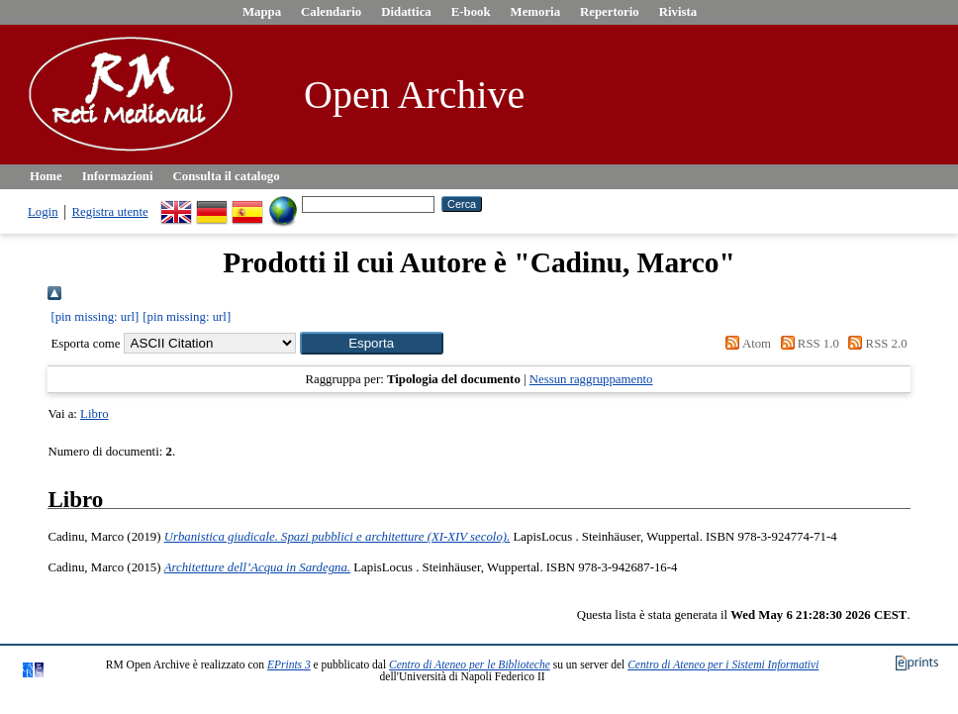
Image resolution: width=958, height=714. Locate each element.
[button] (371, 343)
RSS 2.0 (875, 344)
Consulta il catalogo (226, 176)
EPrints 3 (289, 664)
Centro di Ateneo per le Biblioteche (469, 664)
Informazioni (117, 176)
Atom (745, 344)
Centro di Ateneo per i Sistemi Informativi (722, 664)
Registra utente (110, 212)
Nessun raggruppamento (591, 379)
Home (46, 176)
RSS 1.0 (806, 344)
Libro (94, 414)
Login (43, 212)
